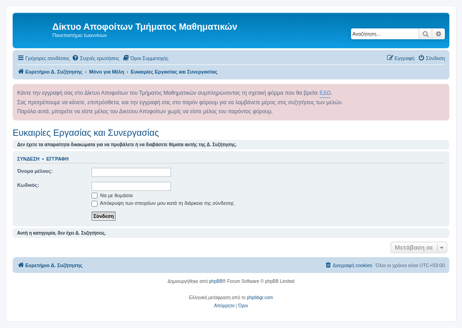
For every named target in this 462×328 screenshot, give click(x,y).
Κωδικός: (28, 185)
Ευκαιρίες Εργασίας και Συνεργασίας (86, 133)
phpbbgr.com (260, 297)
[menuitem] (95, 58)
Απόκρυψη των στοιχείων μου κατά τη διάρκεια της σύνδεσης (163, 203)
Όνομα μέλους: (35, 171)
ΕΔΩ (325, 93)
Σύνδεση (28, 159)
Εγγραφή (57, 159)
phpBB (215, 281)
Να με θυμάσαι (112, 195)
